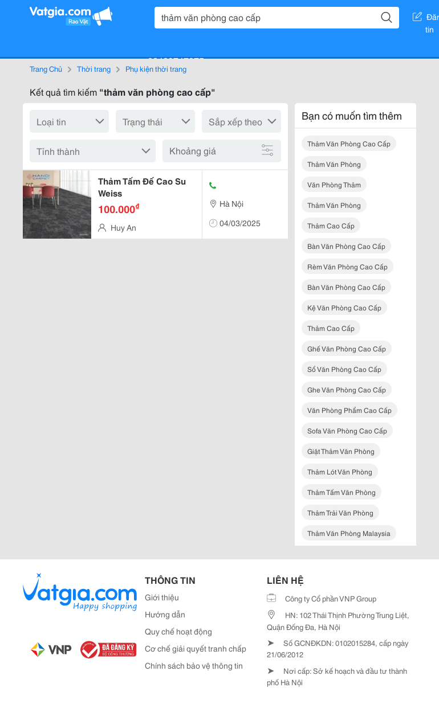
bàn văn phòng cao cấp (346, 246)
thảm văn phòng (334, 164)
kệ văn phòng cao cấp (344, 307)
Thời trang (94, 68)
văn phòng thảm (334, 184)
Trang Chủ (46, 68)
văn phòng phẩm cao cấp (349, 410)
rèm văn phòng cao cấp (347, 266)
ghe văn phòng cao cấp (346, 389)
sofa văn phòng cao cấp (347, 430)
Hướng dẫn (165, 614)
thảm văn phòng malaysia (349, 533)
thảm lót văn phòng (339, 471)
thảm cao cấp (331, 225)
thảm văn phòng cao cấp (349, 143)
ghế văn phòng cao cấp (346, 348)
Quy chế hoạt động (178, 631)
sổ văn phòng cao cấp (344, 369)
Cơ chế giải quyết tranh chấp (195, 648)
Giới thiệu (162, 597)
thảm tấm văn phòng (341, 492)
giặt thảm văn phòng (341, 451)
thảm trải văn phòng (340, 512)
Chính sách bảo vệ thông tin (194, 665)
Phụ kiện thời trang (155, 68)
